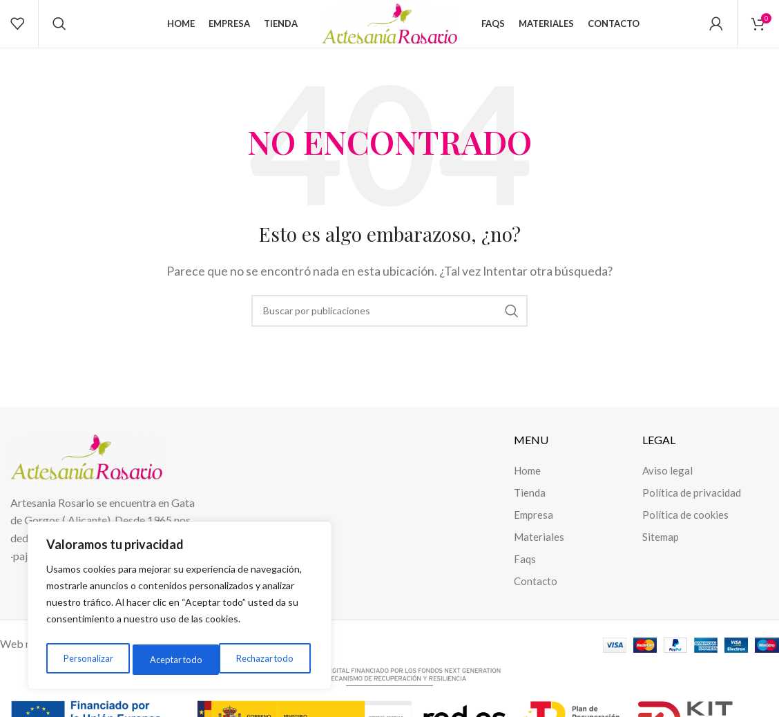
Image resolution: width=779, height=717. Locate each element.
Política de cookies (685, 529)
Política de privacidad (691, 507)
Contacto (535, 595)
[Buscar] (59, 31)
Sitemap (660, 551)
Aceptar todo (270, 659)
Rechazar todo (177, 659)
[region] (179, 608)
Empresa (533, 529)
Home (527, 485)
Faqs (525, 573)
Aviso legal (667, 485)
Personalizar (86, 659)
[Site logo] (389, 29)
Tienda (530, 507)
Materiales (539, 551)
